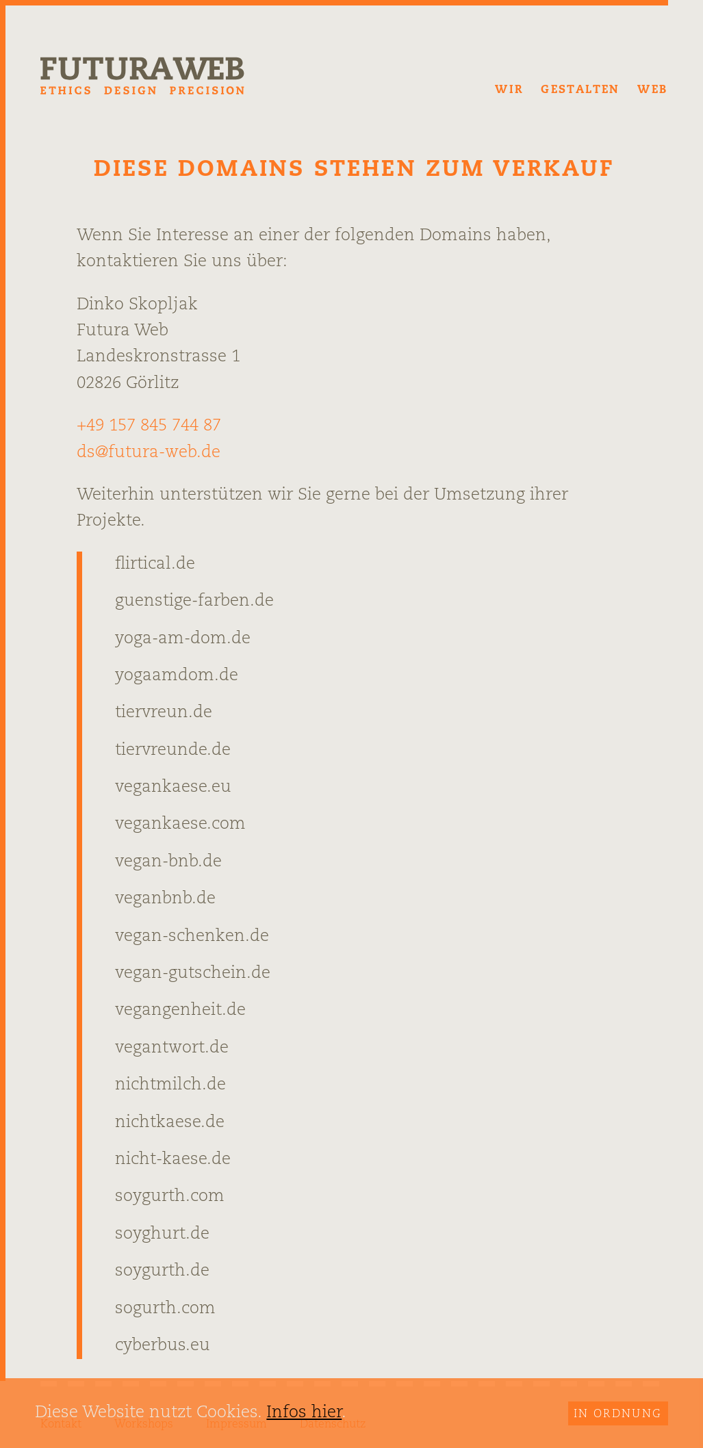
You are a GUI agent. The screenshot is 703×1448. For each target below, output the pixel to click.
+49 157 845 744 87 (149, 426)
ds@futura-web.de (148, 453)
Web (652, 90)
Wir (509, 90)
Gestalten (580, 90)
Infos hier (304, 1413)
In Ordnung (618, 1414)
